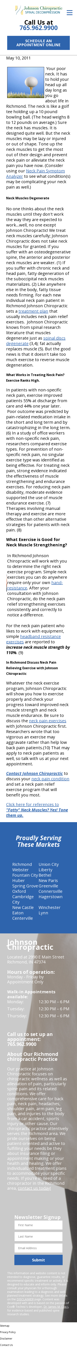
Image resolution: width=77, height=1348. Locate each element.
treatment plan (33, 311)
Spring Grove (25, 886)
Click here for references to (37, 810)
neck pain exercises (47, 721)
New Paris (48, 880)
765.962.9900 (39, 27)
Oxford (19, 891)
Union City (49, 864)
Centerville (22, 918)
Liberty (45, 869)
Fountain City (25, 875)
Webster (20, 869)
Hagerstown (51, 896)
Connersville (50, 891)
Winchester (50, 907)
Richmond (22, 864)
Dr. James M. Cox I (56, 1307)
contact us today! (34, 1188)
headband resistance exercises (33, 639)
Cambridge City (23, 899)
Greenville (48, 886)
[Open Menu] (69, 12)
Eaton (18, 913)
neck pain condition (50, 779)
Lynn (43, 913)
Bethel (45, 875)
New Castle (23, 907)
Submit (38, 1259)
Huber (18, 880)
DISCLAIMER (25, 1299)
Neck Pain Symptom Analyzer (35, 173)
